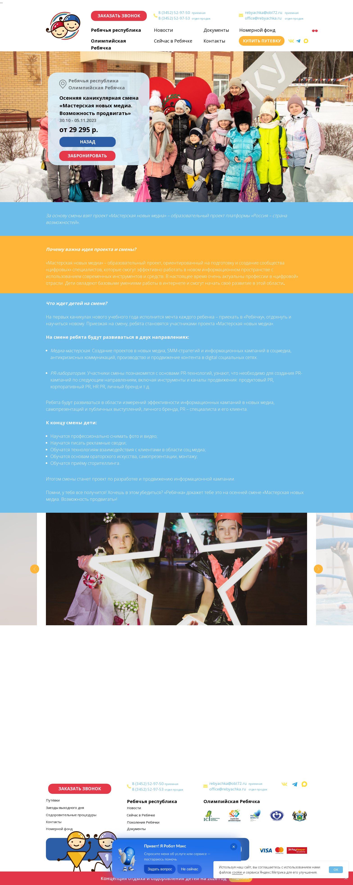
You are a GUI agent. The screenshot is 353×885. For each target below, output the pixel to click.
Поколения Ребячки (143, 822)
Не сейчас (189, 869)
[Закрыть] (345, 878)
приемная (199, 13)
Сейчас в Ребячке (173, 41)
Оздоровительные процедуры (71, 815)
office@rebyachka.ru (263, 18)
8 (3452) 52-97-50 (174, 12)
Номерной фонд (257, 30)
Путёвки (53, 800)
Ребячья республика (116, 30)
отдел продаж (201, 18)
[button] (119, 16)
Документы (216, 30)
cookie (237, 872)
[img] (241, 15)
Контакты (214, 41)
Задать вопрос (160, 869)
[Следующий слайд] (318, 568)
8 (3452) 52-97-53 (174, 18)
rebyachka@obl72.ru (263, 12)
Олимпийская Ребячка (232, 801)
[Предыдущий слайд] (34, 568)
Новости (163, 30)
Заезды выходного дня (65, 807)
